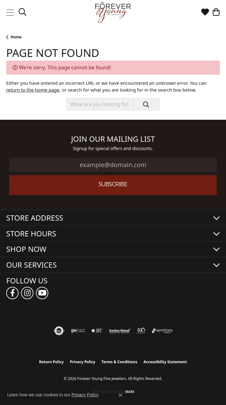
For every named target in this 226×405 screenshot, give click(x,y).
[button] (22, 12)
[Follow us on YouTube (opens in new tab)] (42, 293)
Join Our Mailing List (113, 139)
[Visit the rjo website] (141, 330)
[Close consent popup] (120, 395)
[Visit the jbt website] (97, 330)
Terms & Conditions (119, 361)
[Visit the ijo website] (78, 330)
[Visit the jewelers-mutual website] (119, 330)
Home (16, 37)
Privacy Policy (82, 361)
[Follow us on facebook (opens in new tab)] (12, 293)
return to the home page (32, 90)
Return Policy (51, 361)
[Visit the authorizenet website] (59, 330)
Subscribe (113, 185)
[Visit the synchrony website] (162, 330)
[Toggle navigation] (10, 12)
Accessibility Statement (165, 361)
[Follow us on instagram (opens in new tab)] (27, 293)
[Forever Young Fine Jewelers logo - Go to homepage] (113, 12)
